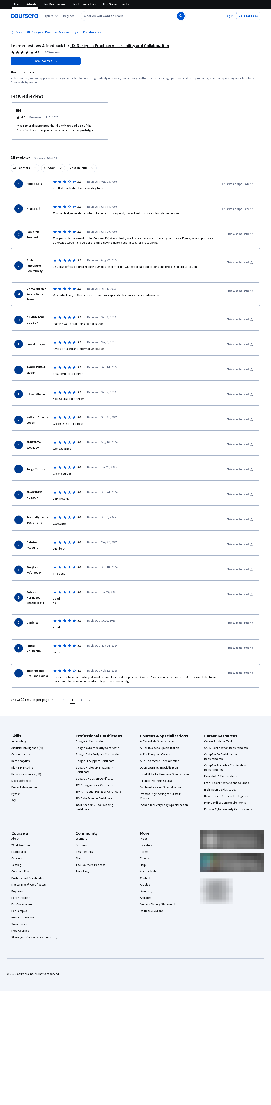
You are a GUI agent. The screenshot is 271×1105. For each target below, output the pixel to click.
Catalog (16, 865)
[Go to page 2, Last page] (81, 700)
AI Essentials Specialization (157, 741)
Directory (146, 891)
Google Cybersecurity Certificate (97, 748)
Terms (144, 852)
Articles (145, 885)
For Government (22, 904)
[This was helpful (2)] (237, 209)
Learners (81, 839)
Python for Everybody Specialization (164, 805)
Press (144, 839)
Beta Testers (84, 852)
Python (16, 794)
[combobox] (124, 16)
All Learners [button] (21, 168)
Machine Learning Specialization (161, 787)
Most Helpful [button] (78, 168)
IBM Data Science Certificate (94, 798)
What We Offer (20, 845)
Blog (78, 858)
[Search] (181, 16)
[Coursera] (24, 16)
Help (143, 865)
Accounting (18, 741)
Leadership (18, 852)
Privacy (145, 858)
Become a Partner (23, 917)
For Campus (19, 911)
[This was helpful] (240, 234)
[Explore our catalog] (51, 16)
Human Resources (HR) (26, 774)
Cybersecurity (20, 754)
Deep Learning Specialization (159, 768)
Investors (146, 845)
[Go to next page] (90, 700)
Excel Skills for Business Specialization (165, 774)
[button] (68, 16)
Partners (81, 845)
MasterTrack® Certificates (28, 885)
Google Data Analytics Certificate (97, 754)
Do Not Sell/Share (151, 911)
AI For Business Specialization (159, 748)
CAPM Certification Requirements (226, 748)
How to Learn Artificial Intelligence (226, 796)
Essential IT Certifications (221, 776)
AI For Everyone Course (155, 754)
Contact (145, 878)
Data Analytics (20, 761)
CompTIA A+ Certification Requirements (220, 756)
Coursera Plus (20, 871)
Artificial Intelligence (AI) (27, 748)
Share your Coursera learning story (34, 937)
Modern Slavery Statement (157, 904)
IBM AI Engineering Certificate (95, 785)
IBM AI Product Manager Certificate (98, 792)
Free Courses (20, 931)
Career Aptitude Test (218, 741)
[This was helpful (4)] (237, 184)
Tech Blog (82, 871)
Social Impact (20, 924)
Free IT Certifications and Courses (226, 783)
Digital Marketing (22, 768)
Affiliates (145, 898)
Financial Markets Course (156, 781)
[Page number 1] (72, 700)
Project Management (25, 787)
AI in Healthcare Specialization (159, 761)
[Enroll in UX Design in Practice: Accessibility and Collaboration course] (46, 61)
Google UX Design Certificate (94, 778)
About (15, 839)
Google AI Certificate (89, 741)
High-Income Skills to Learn (221, 789)
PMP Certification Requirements (225, 803)
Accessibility (148, 871)
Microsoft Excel (21, 781)
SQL (14, 800)
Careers (16, 858)
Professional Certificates (27, 878)
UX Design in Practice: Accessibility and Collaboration (119, 46)
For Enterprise (20, 898)
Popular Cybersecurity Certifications (228, 809)
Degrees (17, 891)
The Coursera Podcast (90, 865)
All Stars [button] (49, 168)
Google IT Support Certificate (95, 761)
